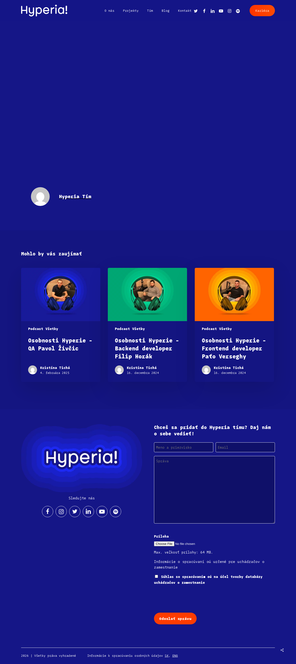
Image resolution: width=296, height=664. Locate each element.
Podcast (35, 328)
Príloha (161, 536)
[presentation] (189, 598)
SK (167, 655)
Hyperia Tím (42, 85)
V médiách (34, 42)
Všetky (60, 42)
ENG (175, 655)
